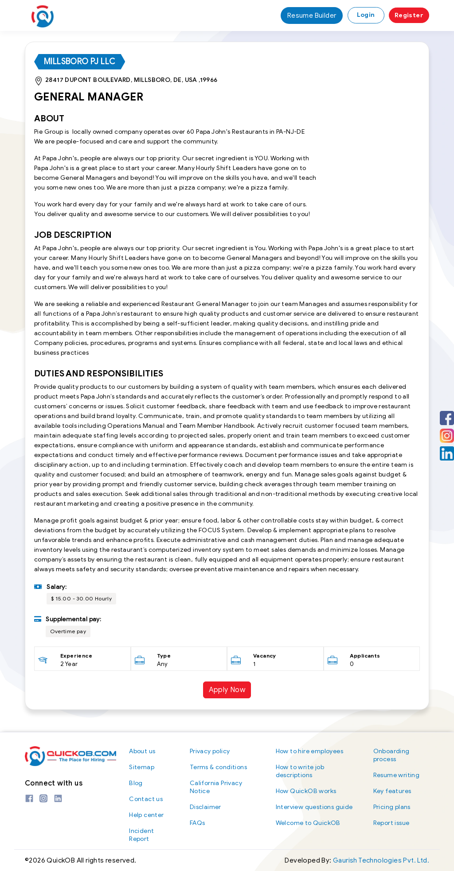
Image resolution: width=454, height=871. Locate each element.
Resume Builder (312, 15)
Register (409, 15)
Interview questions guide (314, 807)
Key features (392, 791)
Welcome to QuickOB (308, 823)
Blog (136, 783)
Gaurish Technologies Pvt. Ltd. (381, 860)
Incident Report (141, 835)
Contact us (146, 799)
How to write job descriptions (300, 771)
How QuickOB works (306, 791)
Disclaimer (205, 807)
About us (142, 751)
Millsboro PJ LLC (79, 61)
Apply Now (227, 689)
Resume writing (396, 775)
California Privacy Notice (216, 787)
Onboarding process (391, 755)
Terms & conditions (218, 767)
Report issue (391, 823)
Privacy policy (210, 751)
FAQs (197, 823)
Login (366, 15)
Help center (146, 815)
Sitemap (141, 767)
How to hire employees (309, 751)
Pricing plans (392, 807)
